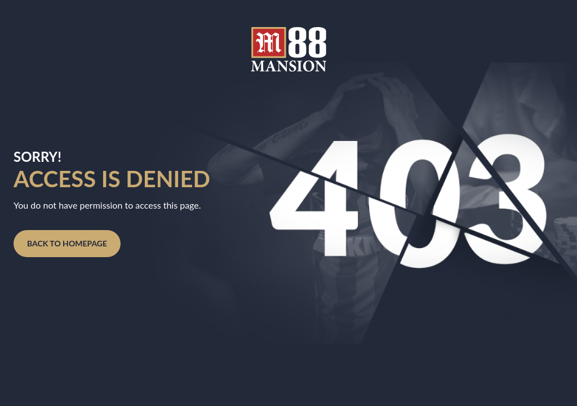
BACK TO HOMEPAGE (67, 243)
